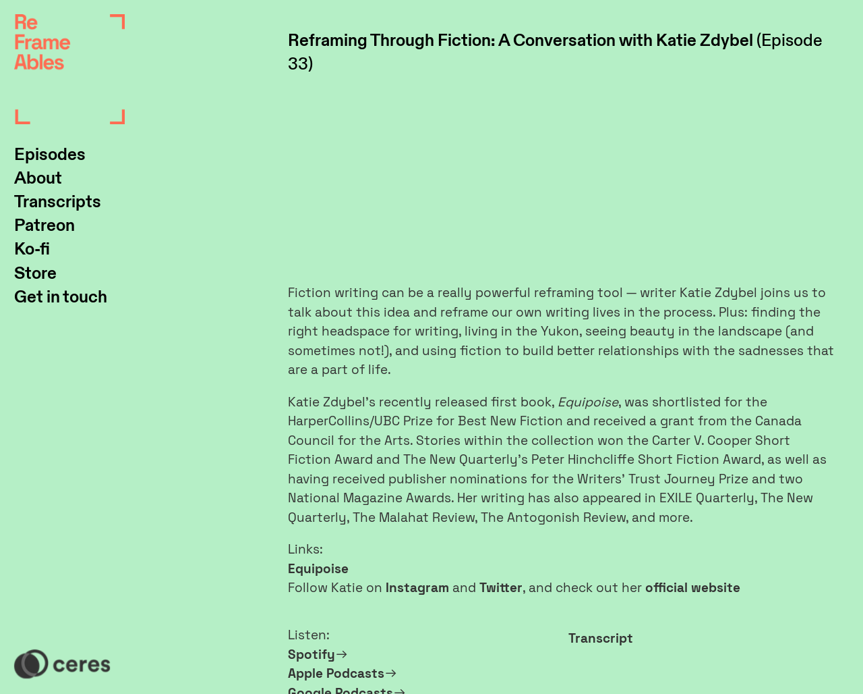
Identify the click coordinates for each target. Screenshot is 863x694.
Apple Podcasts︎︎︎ (343, 673)
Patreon (44, 225)
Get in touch (60, 297)
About (38, 178)
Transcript (600, 638)
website (715, 587)
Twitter (501, 587)
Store (35, 273)
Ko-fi (32, 249)
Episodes (50, 154)
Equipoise (318, 568)
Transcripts (57, 202)
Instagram (417, 587)
